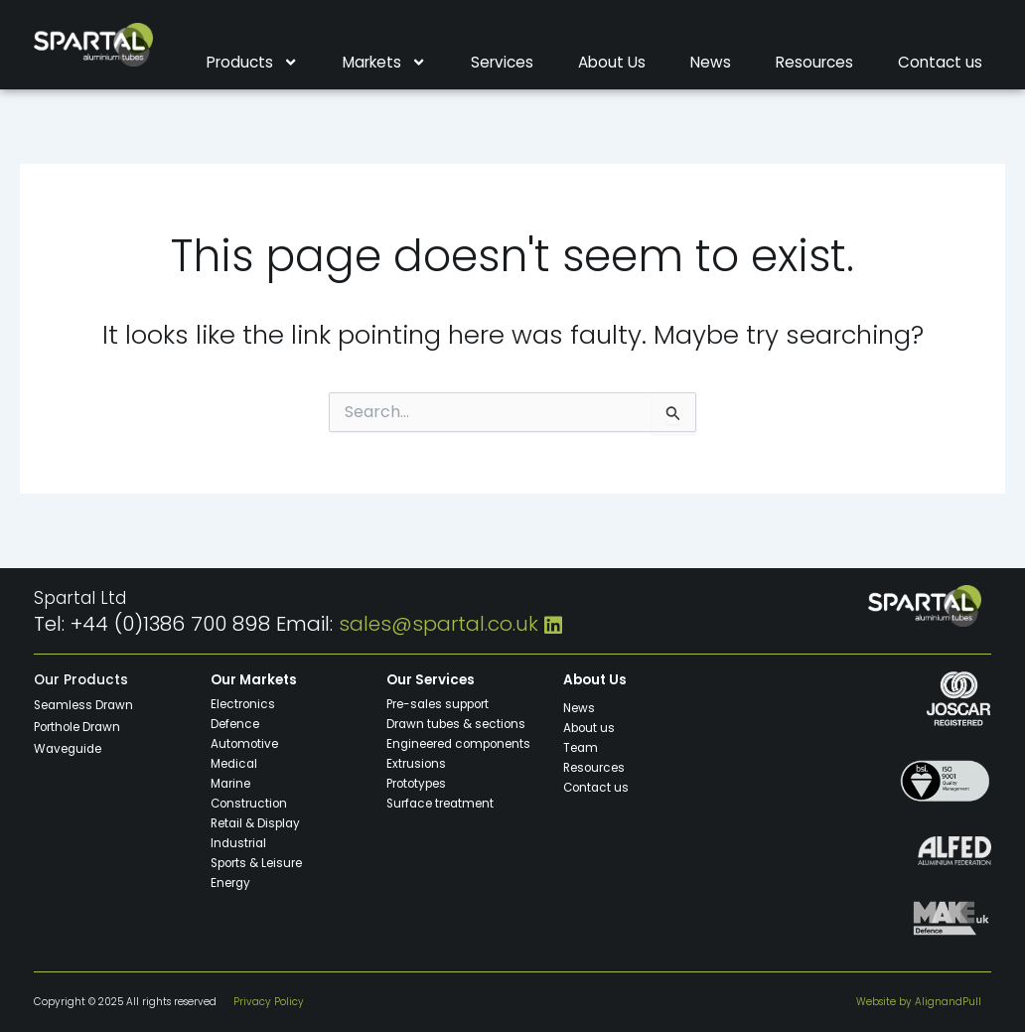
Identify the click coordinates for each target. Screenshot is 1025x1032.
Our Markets (254, 679)
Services (502, 63)
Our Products (81, 679)
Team (581, 747)
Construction (249, 803)
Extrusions (416, 763)
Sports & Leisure (257, 862)
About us (589, 727)
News (710, 63)
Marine (231, 783)
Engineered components (459, 743)
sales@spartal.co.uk (438, 624)
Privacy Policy (268, 1001)
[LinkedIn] (553, 624)
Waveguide (69, 748)
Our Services (430, 679)
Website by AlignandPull (918, 1001)
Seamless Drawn (84, 704)
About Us (612, 63)
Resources (814, 63)
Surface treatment (441, 803)
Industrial (239, 842)
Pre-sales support (439, 703)
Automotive (244, 743)
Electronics (243, 703)
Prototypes (416, 783)
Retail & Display (257, 822)
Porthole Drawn (77, 726)
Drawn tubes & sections (456, 723)
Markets (384, 63)
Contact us (940, 63)
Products (252, 63)
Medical (235, 763)
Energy (231, 882)
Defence (235, 723)
